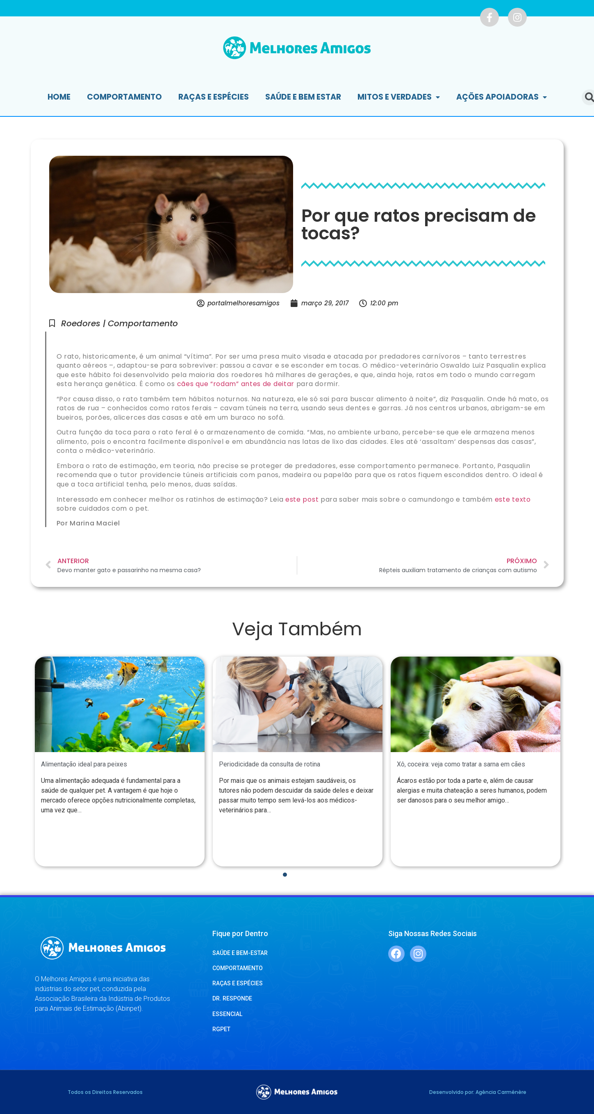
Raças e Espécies (213, 96)
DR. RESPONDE (232, 998)
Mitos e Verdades (398, 97)
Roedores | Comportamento (119, 323)
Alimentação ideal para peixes (84, 764)
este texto (513, 499)
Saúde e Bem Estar (303, 96)
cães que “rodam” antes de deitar (235, 384)
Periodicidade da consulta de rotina (269, 764)
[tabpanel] (120, 761)
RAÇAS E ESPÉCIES (237, 983)
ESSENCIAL (227, 1014)
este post (302, 499)
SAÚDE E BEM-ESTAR (240, 953)
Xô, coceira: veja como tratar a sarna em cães (461, 764)
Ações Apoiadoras (501, 97)
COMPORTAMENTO (237, 968)
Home (59, 96)
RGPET (221, 1029)
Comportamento (124, 96)
